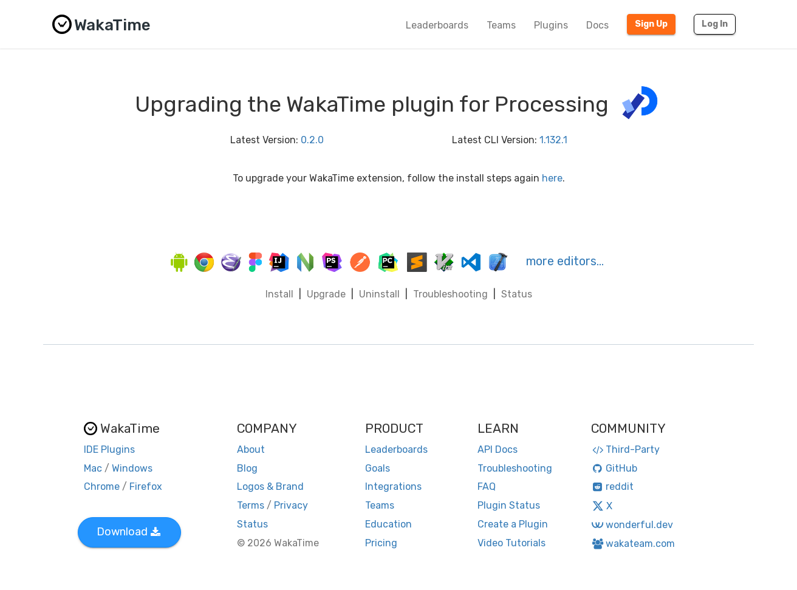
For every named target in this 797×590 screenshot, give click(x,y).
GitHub (614, 468)
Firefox (145, 486)
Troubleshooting (450, 294)
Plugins (551, 25)
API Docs (497, 449)
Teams (501, 25)
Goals (377, 468)
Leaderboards (437, 25)
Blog (247, 468)
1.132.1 (553, 140)
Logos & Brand (270, 486)
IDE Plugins (109, 449)
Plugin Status (508, 505)
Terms (250, 505)
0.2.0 (312, 140)
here (552, 178)
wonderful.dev (632, 525)
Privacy (291, 505)
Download (128, 531)
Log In (715, 24)
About (251, 449)
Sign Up (651, 24)
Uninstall (379, 294)
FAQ (486, 486)
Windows (132, 468)
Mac (93, 468)
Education (388, 524)
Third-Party (625, 449)
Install (279, 294)
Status (516, 294)
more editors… (565, 261)
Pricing (381, 543)
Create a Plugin (512, 524)
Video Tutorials (511, 543)
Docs (597, 25)
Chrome (102, 486)
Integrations (393, 486)
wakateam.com (633, 543)
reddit (612, 486)
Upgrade (326, 294)
